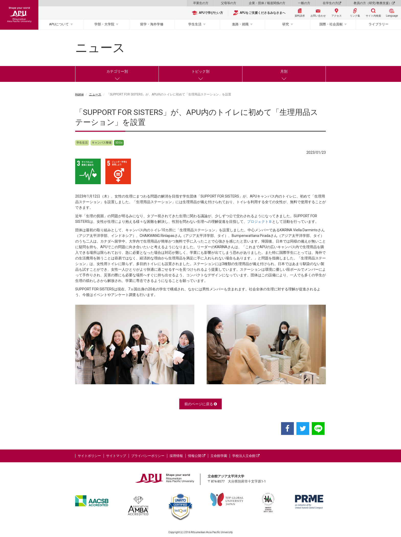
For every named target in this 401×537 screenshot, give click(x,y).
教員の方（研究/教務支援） (374, 3)
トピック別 (200, 71)
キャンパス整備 (102, 142)
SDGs (118, 142)
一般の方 (304, 3)
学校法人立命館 (246, 456)
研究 (285, 24)
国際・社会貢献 (331, 24)
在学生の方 (332, 3)
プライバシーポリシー (147, 456)
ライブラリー (378, 24)
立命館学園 (218, 456)
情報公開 (196, 456)
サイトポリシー (89, 456)
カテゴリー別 (117, 71)
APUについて (59, 24)
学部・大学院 (104, 24)
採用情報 (176, 456)
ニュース (95, 94)
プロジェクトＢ (259, 222)
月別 (283, 71)
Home (79, 94)
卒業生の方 (200, 3)
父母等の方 (228, 3)
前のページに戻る (200, 404)
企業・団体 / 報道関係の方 (267, 3)
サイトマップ (116, 456)
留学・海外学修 (151, 24)
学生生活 (195, 24)
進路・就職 (240, 24)
